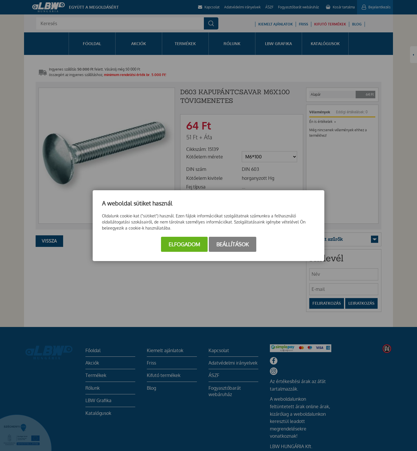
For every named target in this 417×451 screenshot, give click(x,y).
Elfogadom (184, 244)
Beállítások (232, 244)
